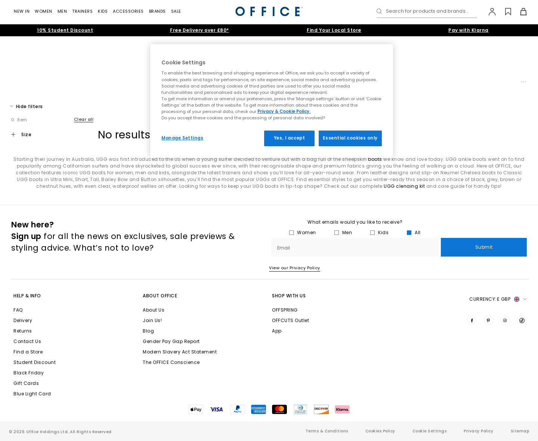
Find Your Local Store (334, 30)
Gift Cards (26, 383)
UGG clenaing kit (404, 186)
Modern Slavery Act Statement (180, 352)
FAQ (18, 310)
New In (22, 11)
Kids (103, 11)
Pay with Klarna (468, 30)
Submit (484, 247)
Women (43, 11)
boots (375, 159)
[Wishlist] (504, 11)
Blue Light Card (32, 394)
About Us (153, 310)
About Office (160, 296)
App (277, 331)
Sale (176, 11)
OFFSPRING (285, 310)
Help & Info (27, 296)
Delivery (22, 320)
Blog (148, 331)
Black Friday (28, 373)
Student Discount (34, 362)
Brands (157, 11)
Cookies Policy (380, 431)
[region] (271, 101)
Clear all (84, 119)
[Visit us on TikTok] (522, 320)
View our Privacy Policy (294, 268)
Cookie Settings (429, 431)
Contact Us (27, 341)
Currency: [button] (498, 299)
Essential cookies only (350, 138)
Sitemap (520, 431)
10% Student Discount (65, 30)
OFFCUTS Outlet (290, 320)
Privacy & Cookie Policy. (283, 111)
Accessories (128, 11)
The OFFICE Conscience (171, 362)
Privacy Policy (478, 431)
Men (62, 11)
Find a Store (28, 352)
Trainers (82, 11)
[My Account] (488, 11)
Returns (22, 331)
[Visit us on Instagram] (505, 320)
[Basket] (519, 11)
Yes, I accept (289, 138)
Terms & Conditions (327, 431)
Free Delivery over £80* (199, 30)
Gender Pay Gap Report (171, 341)
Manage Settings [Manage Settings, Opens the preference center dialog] (182, 138)
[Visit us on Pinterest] (489, 320)
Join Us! (152, 320)
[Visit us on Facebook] (472, 320)
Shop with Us (289, 296)
